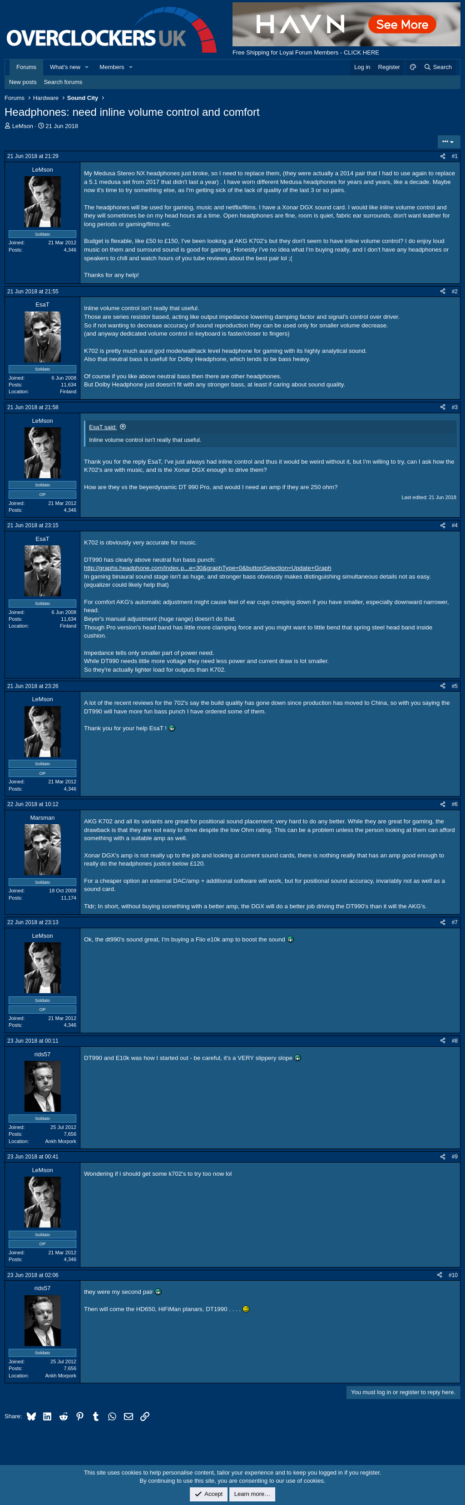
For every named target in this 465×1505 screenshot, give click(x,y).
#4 (455, 525)
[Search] (437, 67)
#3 (455, 407)
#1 (455, 156)
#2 (455, 291)
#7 (455, 922)
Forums (26, 67)
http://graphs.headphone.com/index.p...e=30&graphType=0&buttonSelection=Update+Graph (207, 567)
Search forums (63, 82)
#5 (455, 686)
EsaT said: (103, 427)
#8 (455, 1041)
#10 (453, 1275)
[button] (87, 67)
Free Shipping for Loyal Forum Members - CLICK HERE (305, 52)
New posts (23, 82)
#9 (455, 1157)
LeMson (22, 126)
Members (111, 67)
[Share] (443, 156)
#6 (455, 804)
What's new (65, 67)
